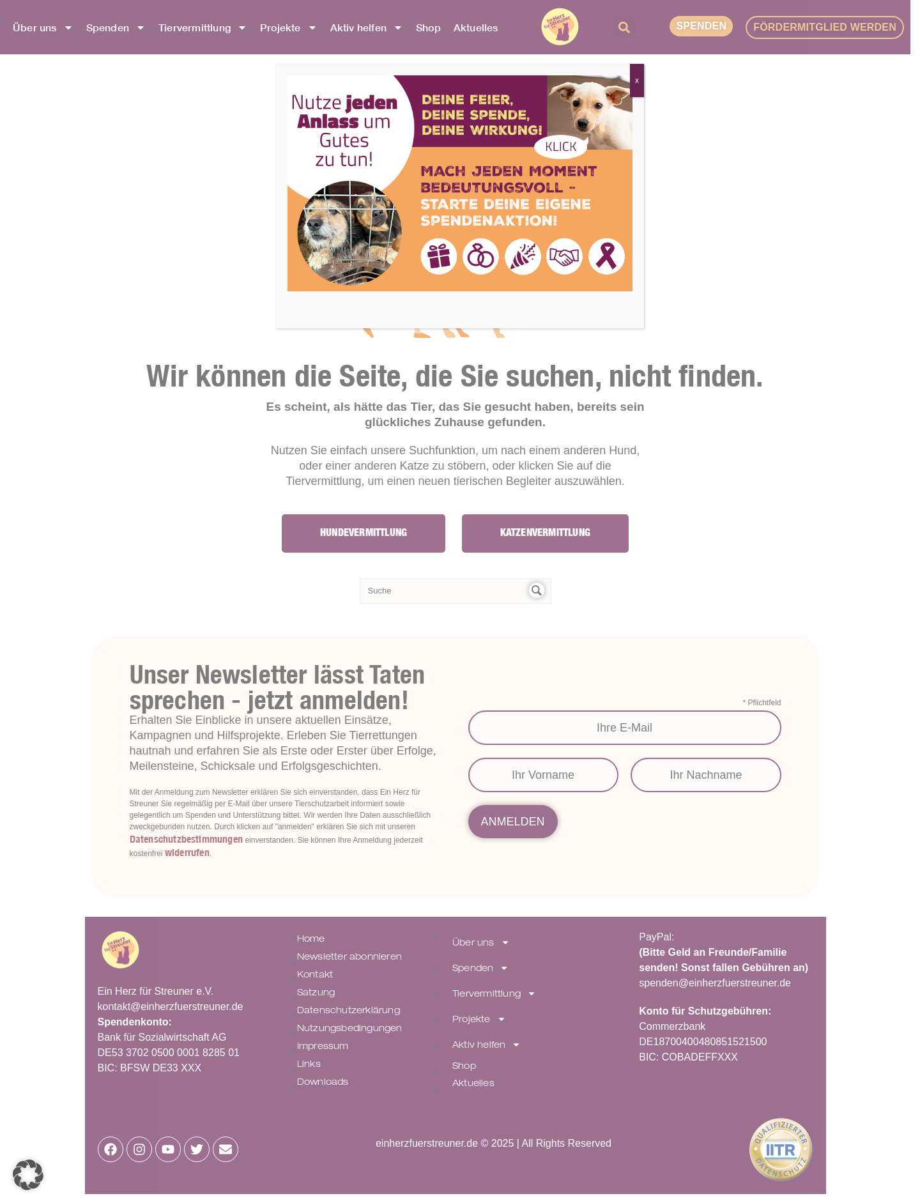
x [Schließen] (637, 80)
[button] (28, 1175)
